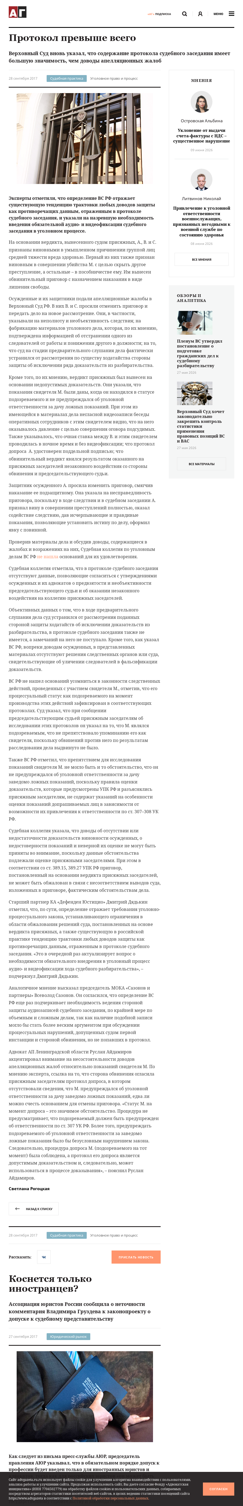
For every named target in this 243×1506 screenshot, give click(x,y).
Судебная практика (66, 78)
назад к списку (33, 1209)
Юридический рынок (68, 1336)
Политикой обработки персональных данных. (111, 1498)
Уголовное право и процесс (114, 78)
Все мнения (201, 259)
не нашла (47, 557)
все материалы (202, 464)
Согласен (218, 1489)
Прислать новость (136, 1257)
